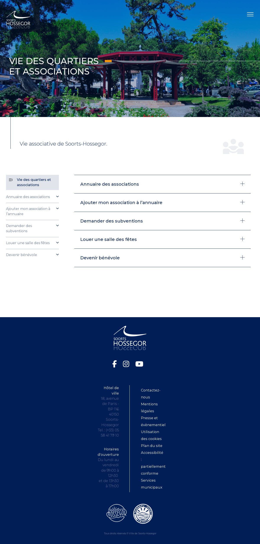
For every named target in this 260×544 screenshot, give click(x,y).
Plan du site (151, 445)
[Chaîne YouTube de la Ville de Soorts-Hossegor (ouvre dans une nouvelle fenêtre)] (139, 364)
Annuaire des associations (28, 197)
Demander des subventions (19, 228)
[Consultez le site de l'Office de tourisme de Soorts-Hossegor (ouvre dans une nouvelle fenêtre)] (116, 513)
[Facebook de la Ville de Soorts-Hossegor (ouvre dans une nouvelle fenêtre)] (115, 364)
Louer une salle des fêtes (28, 243)
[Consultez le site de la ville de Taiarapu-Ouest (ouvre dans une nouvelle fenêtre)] (143, 513)
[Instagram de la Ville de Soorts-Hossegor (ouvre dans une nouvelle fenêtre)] (127, 364)
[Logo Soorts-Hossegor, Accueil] (18, 19)
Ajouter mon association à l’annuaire (28, 211)
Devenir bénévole (21, 255)
